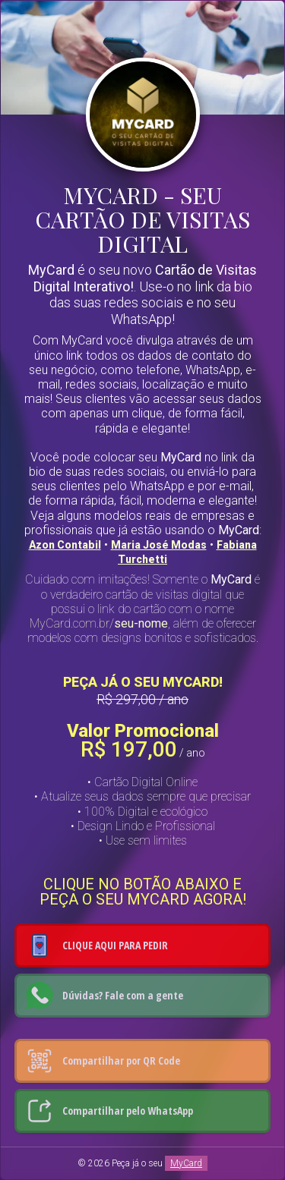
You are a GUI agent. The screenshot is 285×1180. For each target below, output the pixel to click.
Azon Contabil (65, 545)
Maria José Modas (159, 545)
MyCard (186, 1163)
